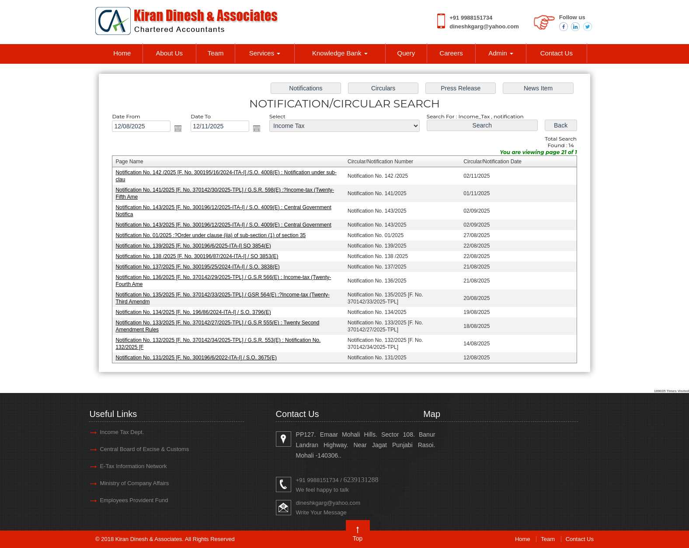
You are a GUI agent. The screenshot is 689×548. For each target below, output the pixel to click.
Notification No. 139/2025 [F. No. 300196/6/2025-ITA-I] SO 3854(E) (193, 246)
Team (216, 53)
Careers (451, 53)
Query (406, 53)
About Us (169, 53)
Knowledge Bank (340, 53)
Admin (500, 53)
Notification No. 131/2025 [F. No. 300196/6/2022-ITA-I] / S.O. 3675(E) (196, 358)
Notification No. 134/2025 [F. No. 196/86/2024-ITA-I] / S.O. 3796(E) (193, 312)
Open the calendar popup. (178, 128)
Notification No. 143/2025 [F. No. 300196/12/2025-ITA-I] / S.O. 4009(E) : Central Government (223, 225)
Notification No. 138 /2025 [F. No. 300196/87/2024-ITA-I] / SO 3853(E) (196, 256)
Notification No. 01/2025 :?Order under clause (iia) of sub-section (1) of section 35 (210, 235)
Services (265, 53)
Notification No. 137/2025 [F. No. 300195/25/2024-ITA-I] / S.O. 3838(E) (197, 267)
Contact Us (556, 53)
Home (122, 53)
